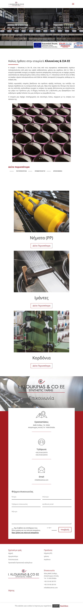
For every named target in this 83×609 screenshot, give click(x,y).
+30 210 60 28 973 (42, 452)
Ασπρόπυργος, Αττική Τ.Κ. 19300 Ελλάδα (41, 427)
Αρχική (10, 553)
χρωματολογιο (40, 171)
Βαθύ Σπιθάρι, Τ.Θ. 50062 (41, 425)
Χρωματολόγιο (13, 556)
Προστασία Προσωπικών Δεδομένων (20, 563)
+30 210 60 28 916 (42, 455)
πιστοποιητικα (21, 171)
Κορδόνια (47, 559)
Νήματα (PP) (48, 553)
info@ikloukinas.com (41, 480)
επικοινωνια (57, 171)
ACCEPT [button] (56, 606)
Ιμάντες (46, 556)
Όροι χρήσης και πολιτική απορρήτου (25, 533)
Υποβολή (65, 529)
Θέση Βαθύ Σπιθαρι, (50, 573)
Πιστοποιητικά (13, 559)
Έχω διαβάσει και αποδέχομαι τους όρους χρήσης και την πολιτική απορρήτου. (26, 530)
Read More (64, 606)
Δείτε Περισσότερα (41, 245)
